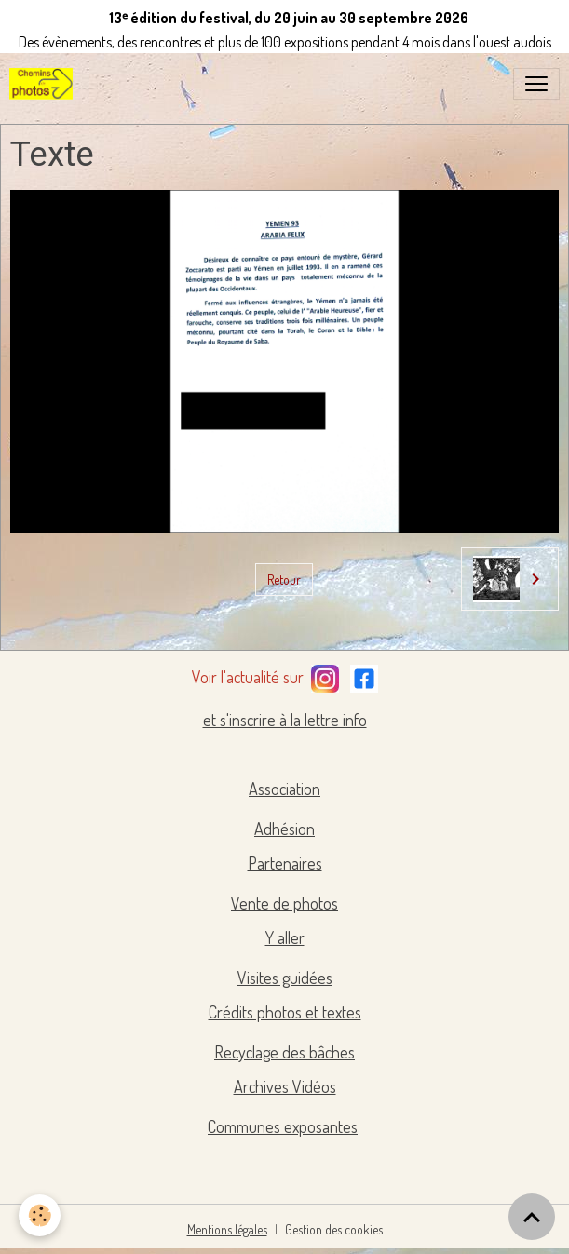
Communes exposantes (283, 1126)
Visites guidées (284, 977)
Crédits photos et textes (285, 1012)
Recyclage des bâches (284, 1052)
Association (284, 788)
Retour (284, 579)
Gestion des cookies (334, 1229)
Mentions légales (227, 1229)
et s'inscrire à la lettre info (285, 719)
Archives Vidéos (285, 1086)
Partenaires (285, 863)
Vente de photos (284, 903)
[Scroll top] (531, 1216)
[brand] (44, 84)
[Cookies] (40, 1215)
